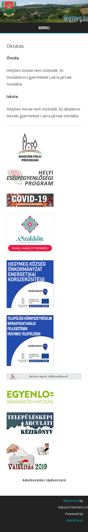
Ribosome (71, 500)
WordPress (74, 520)
